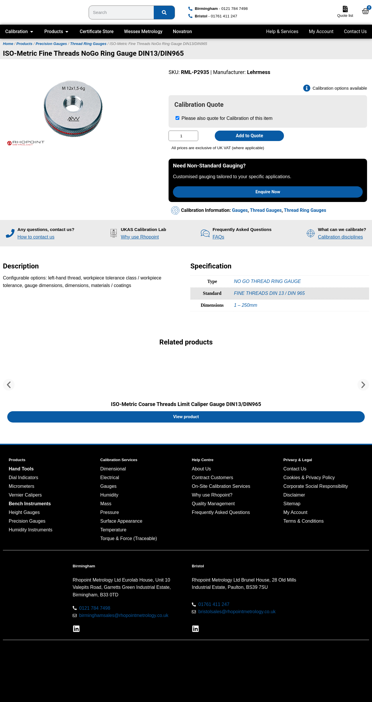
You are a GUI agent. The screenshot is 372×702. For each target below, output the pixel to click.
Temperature (113, 529)
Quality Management (213, 503)
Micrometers (21, 486)
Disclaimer (294, 494)
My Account (321, 31)
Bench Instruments (30, 503)
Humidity (109, 494)
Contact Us (355, 31)
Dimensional (113, 468)
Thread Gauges (266, 210)
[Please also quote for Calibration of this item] (177, 118)
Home (8, 43)
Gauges (240, 210)
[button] (9, 385)
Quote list (345, 15)
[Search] (164, 12)
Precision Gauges (51, 43)
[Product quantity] (183, 136)
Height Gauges (24, 512)
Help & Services (282, 31)
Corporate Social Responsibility (315, 486)
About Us (201, 468)
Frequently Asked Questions (221, 512)
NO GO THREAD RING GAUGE (267, 281)
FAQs (218, 236)
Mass (105, 503)
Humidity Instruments (30, 529)
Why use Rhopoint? (212, 494)
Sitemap (292, 503)
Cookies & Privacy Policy (309, 477)
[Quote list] (345, 9)
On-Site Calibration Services (221, 486)
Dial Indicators (23, 477)
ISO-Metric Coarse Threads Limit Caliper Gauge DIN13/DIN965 (186, 404)
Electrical (109, 477)
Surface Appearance (121, 521)
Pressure (109, 512)
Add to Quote (249, 135)
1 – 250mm (245, 305)
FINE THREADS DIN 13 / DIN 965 (269, 293)
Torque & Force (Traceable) (128, 538)
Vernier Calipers (25, 494)
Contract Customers (212, 477)
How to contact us (35, 236)
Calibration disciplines (340, 236)
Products (24, 43)
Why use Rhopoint (140, 236)
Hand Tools (21, 468)
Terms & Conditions (303, 521)
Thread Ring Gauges (88, 43)
